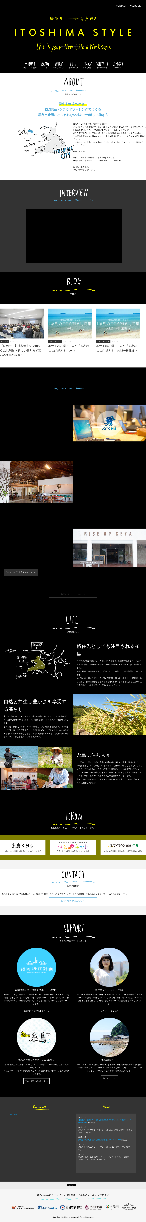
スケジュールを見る (109, 1011)
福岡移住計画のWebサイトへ (36, 1011)
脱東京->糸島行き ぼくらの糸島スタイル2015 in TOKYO (99, 1140)
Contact (121, 6)
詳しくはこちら (109, 1078)
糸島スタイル (13, 1114)
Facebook (135, 6)
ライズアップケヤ (26, 542)
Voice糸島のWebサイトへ (36, 1081)
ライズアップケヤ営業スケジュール (20, 572)
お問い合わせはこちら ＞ (73, 594)
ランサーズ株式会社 (37, 435)
